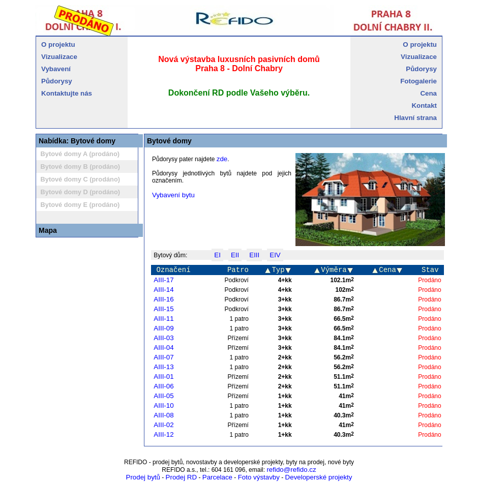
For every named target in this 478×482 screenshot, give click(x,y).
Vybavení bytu (173, 195)
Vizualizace (59, 57)
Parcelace (217, 477)
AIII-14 (163, 289)
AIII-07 (163, 357)
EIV (275, 255)
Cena (428, 93)
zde (222, 159)
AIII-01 (163, 376)
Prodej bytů (143, 477)
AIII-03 (163, 338)
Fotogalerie (418, 81)
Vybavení (56, 69)
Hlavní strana (415, 118)
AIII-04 (163, 347)
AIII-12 (163, 434)
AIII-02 (163, 425)
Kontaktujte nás (66, 93)
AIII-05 (163, 396)
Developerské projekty (318, 477)
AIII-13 (163, 367)
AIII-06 (163, 386)
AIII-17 (163, 280)
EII (235, 255)
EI (217, 255)
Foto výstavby (259, 477)
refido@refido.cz (291, 469)
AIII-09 (163, 328)
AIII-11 (163, 318)
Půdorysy (56, 81)
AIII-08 (163, 415)
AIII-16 (163, 299)
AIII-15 (163, 309)
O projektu (58, 44)
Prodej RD (181, 477)
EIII (254, 255)
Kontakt (424, 105)
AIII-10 (163, 405)
